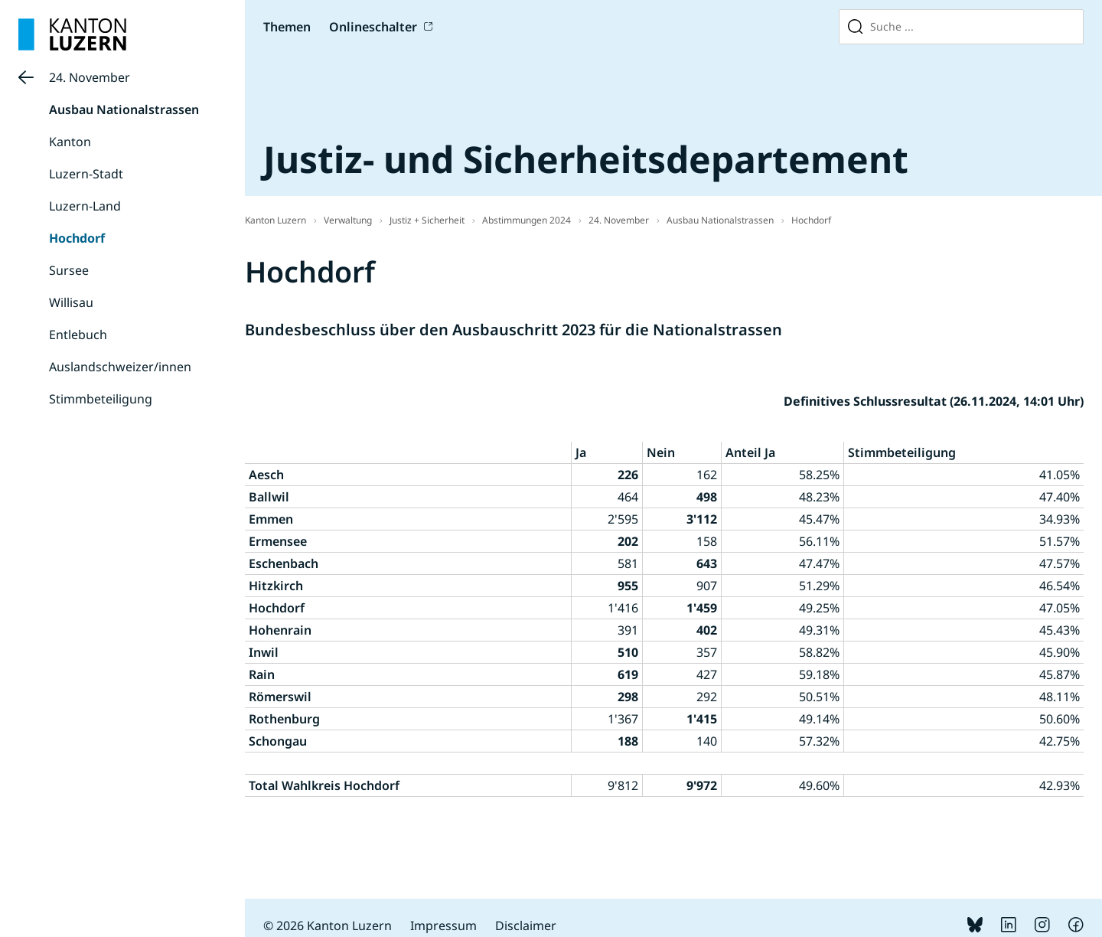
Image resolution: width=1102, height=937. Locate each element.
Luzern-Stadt (86, 173)
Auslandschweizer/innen (120, 366)
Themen (287, 26)
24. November (89, 77)
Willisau (71, 302)
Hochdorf (77, 238)
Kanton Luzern (275, 220)
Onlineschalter (373, 26)
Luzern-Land (85, 206)
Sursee (69, 270)
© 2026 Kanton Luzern (327, 925)
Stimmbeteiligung (100, 398)
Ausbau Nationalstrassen (124, 109)
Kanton (70, 141)
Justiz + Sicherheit (427, 220)
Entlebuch (78, 334)
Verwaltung (348, 220)
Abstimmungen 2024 (526, 220)
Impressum (443, 925)
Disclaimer (525, 925)
